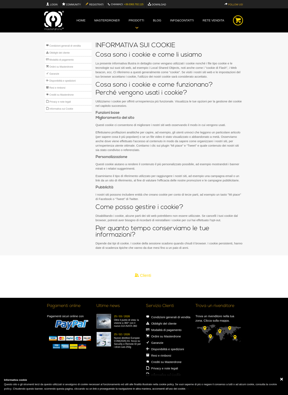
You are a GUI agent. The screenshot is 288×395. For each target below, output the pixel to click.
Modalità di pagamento (60, 59)
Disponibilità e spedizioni (61, 80)
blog (157, 20)
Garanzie (52, 73)
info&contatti (182, 20)
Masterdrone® (107, 20)
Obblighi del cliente (58, 52)
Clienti (143, 275)
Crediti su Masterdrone (60, 94)
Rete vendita (213, 20)
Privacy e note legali (58, 101)
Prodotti (136, 20)
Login (52, 4)
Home (80, 20)
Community (71, 4)
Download (157, 4)
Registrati (94, 4)
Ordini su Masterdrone (59, 66)
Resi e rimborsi (55, 87)
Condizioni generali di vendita (63, 45)
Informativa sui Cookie (59, 108)
